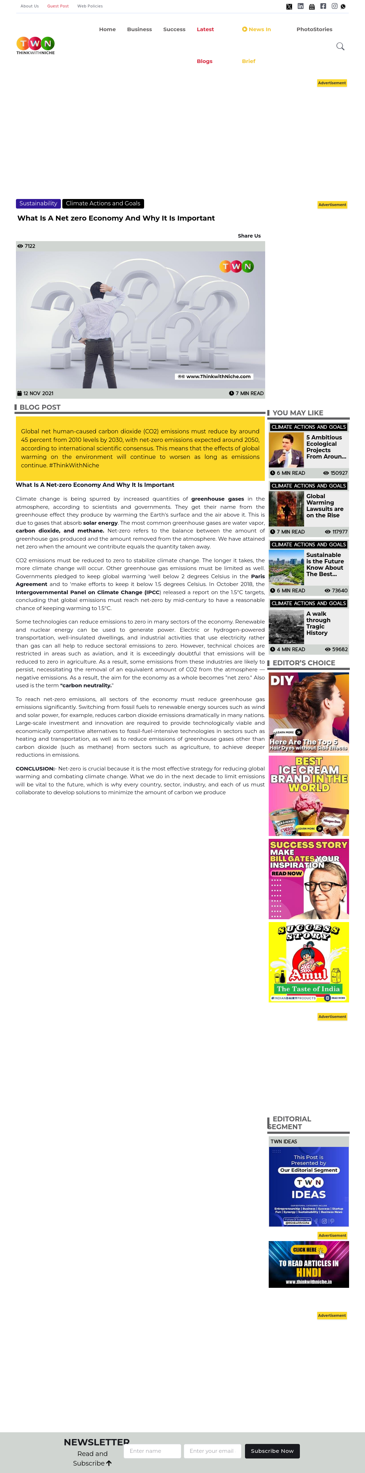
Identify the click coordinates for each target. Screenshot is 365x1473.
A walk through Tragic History (318, 623)
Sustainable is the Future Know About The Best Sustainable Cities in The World (325, 565)
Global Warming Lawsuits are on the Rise (324, 506)
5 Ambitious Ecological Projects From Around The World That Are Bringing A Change (326, 447)
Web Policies (90, 6)
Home (107, 29)
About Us (30, 6)
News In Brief (256, 45)
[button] (340, 46)
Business (139, 29)
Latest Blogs (205, 45)
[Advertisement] (189, 138)
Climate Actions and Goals (103, 203)
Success (174, 29)
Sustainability (38, 203)
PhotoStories (314, 29)
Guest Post (58, 6)
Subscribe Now (272, 1451)
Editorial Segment (289, 1123)
